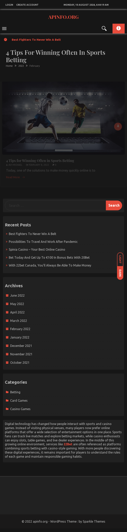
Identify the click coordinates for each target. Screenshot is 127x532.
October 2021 (20, 362)
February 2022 (20, 329)
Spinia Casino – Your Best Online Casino (37, 249)
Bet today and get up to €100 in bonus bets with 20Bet (49, 257)
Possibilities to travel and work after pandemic (43, 241)
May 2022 (17, 304)
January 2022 (19, 337)
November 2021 (21, 354)
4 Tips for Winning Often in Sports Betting (40, 159)
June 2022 (17, 295)
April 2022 (17, 312)
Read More (15, 175)
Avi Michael (15, 163)
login (9, 5)
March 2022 (18, 320)
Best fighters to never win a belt (36, 39)
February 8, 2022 (39, 163)
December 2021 (21, 345)
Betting (15, 392)
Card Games (19, 400)
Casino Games (20, 409)
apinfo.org (63, 17)
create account (27, 5)
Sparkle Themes (94, 521)
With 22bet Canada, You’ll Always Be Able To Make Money (50, 265)
